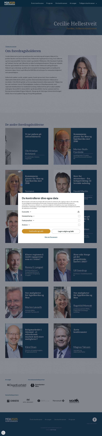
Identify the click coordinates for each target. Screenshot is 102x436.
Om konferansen (61, 3)
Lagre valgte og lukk (66, 231)
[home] (9, 3)
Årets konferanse (37, 3)
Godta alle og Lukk (36, 231)
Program (49, 3)
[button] (88, 3)
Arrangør (73, 3)
